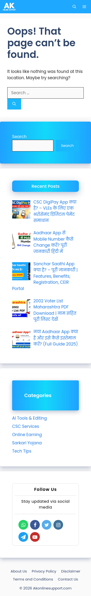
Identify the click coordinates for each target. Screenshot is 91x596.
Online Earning (27, 435)
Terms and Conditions (33, 579)
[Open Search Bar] (74, 6)
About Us (19, 571)
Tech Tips (21, 451)
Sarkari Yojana (27, 443)
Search (19, 137)
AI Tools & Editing (29, 418)
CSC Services (25, 426)
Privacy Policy (44, 571)
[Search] (14, 104)
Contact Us (68, 579)
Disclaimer (70, 571)
